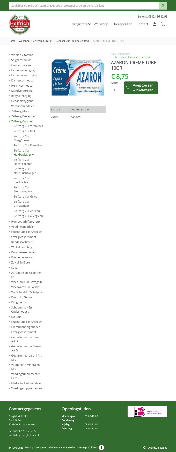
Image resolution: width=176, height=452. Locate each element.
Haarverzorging (21, 65)
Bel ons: (152, 16)
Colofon (92, 447)
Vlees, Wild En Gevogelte (27, 282)
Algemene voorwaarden (62, 447)
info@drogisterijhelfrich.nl (24, 435)
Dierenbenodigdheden (25, 327)
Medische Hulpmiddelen (26, 383)
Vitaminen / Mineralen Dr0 (25, 367)
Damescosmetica (22, 80)
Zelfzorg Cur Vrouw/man (22, 204)
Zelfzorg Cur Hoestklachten (23, 162)
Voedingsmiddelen (23, 227)
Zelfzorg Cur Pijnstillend (29, 145)
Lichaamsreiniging (23, 70)
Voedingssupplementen (26, 388)
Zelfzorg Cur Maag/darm (22, 138)
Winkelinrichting (21, 247)
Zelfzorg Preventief (23, 116)
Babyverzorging (21, 96)
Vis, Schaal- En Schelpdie (27, 292)
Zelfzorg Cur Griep (25, 196)
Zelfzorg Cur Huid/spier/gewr (72, 40)
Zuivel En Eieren (21, 262)
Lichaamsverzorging (24, 75)
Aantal (115, 83)
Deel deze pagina (157, 447)
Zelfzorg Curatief (42, 40)
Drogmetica (18, 302)
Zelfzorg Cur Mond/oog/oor (23, 189)
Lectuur (16, 317)
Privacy (29, 447)
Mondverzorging (22, 91)
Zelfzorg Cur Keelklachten (22, 180)
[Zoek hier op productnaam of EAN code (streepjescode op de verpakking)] (88, 6)
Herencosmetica (21, 85)
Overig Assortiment (23, 237)
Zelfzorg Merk (20, 111)
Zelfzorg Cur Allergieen (28, 216)
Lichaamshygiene (22, 101)
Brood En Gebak (21, 297)
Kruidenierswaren (22, 257)
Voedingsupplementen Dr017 (26, 376)
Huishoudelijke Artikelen (26, 232)
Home (12, 40)
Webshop (24, 40)
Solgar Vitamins (21, 60)
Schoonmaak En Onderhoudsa (21, 309)
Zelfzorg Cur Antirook (27, 211)
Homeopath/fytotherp (25, 221)
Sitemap (82, 447)
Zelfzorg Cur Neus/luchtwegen (25, 171)
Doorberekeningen (23, 252)
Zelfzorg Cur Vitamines (28, 126)
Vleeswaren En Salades (26, 287)
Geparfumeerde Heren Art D (26, 339)
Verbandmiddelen (22, 106)
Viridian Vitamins (22, 55)
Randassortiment (22, 242)
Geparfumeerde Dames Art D (26, 348)
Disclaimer (41, 447)
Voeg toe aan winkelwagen (143, 87)
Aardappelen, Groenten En (26, 275)
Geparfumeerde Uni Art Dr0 (26, 357)
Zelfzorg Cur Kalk (24, 131)
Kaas (14, 267)
